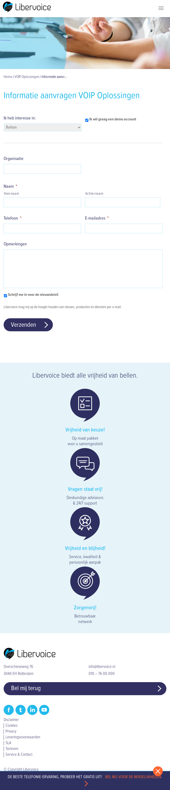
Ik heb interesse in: (20, 118)
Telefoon (12, 218)
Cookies (11, 725)
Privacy (11, 731)
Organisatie (13, 159)
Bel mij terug (26, 688)
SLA (8, 743)
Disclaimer (11, 720)
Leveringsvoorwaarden (23, 737)
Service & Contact (19, 754)
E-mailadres (97, 218)
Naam (10, 186)
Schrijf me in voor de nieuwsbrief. (33, 294)
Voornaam (11, 193)
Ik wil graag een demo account (112, 119)
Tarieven (12, 749)
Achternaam (94, 193)
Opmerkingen (15, 244)
